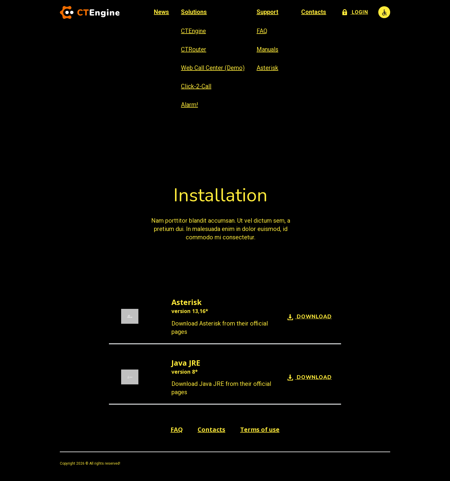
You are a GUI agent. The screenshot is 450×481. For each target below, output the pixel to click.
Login (355, 11)
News (161, 11)
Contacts (313, 11)
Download (310, 317)
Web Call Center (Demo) (212, 67)
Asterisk (267, 67)
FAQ (261, 30)
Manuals (267, 49)
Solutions (194, 11)
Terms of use (259, 429)
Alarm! (189, 104)
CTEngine (193, 30)
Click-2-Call (196, 86)
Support (267, 11)
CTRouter (193, 49)
